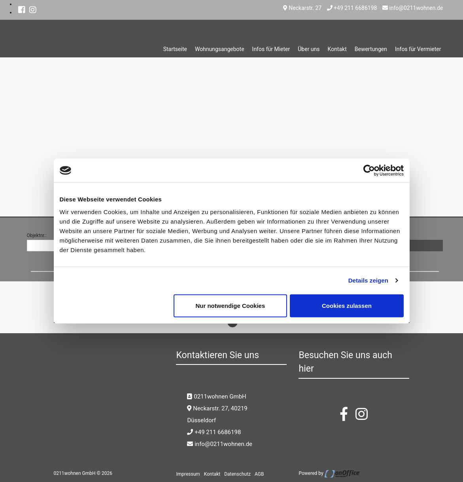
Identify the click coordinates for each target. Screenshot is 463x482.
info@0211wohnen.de (412, 8)
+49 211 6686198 (352, 8)
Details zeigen (368, 280)
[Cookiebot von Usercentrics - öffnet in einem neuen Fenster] (369, 170)
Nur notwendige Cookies (230, 305)
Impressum (188, 474)
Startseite (175, 49)
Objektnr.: (37, 235)
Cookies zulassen (347, 305)
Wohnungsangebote (219, 49)
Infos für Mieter (271, 49)
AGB (259, 474)
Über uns (308, 49)
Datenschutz (237, 474)
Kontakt (337, 49)
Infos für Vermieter (418, 49)
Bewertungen (371, 49)
